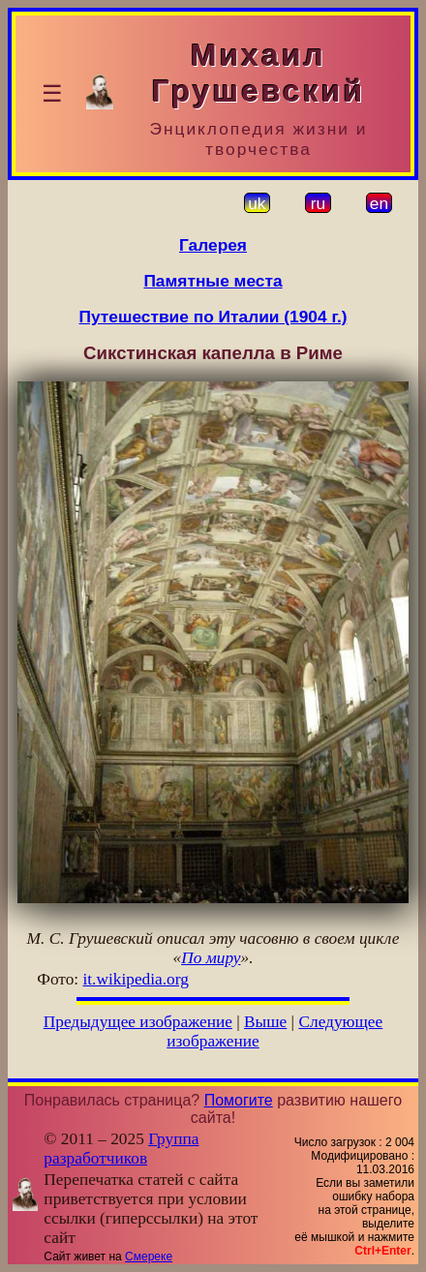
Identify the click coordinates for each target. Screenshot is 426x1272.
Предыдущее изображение (138, 1022)
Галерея (213, 245)
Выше (265, 1022)
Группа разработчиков (121, 1148)
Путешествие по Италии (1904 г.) (213, 316)
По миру (210, 958)
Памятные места (212, 280)
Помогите (238, 1100)
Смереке (148, 1256)
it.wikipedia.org (135, 979)
